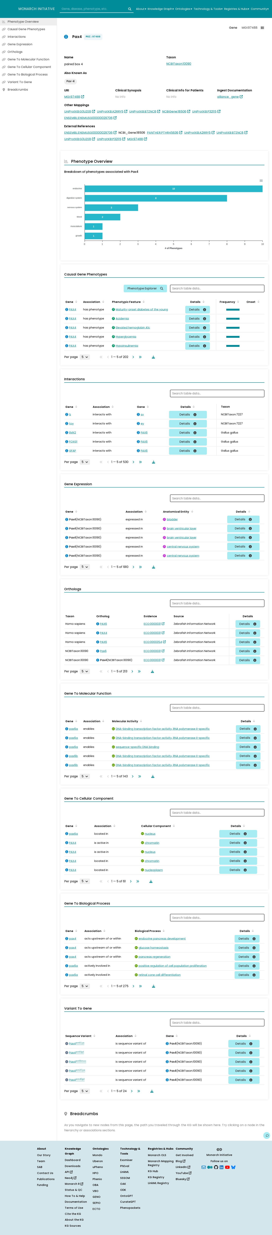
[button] (232, 310)
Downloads (72, 1166)
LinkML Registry (158, 1183)
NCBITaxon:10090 (178, 64)
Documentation (76, 1202)
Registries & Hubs (236, 9)
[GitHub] (216, 1167)
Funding (42, 1185)
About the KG (74, 1220)
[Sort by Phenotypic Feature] (143, 301)
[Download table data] (152, 357)
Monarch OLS (157, 1155)
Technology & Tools (208, 9)
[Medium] (209, 1167)
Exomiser (126, 1160)
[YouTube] (227, 1167)
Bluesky (182, 1179)
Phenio (97, 1179)
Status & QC (73, 1190)
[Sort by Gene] (75, 301)
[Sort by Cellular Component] (173, 826)
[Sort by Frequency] (237, 301)
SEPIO (96, 1203)
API (69, 1172)
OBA (95, 1185)
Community (260, 9)
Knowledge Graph (161, 9)
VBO (95, 1191)
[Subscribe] (204, 1167)
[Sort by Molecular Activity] (140, 721)
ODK (123, 1190)
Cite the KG (73, 1214)
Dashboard (72, 1160)
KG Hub (153, 1171)
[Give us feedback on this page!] (266, 1135)
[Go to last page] (139, 357)
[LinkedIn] (221, 1167)
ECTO (96, 1209)
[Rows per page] (85, 357)
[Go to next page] (132, 357)
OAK (123, 1184)
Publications (46, 1179)
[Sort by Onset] (257, 301)
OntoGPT (126, 1196)
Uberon (98, 1161)
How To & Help (75, 1196)
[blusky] (233, 1167)
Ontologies (183, 9)
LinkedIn (183, 1167)
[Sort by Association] (102, 301)
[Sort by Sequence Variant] (93, 1036)
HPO (95, 1173)
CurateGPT (128, 1202)
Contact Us (45, 1173)
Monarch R (74, 1184)
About (141, 9)
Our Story (43, 1155)
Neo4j (70, 1178)
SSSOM (125, 1178)
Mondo (97, 1155)
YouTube (183, 1173)
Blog (180, 1161)
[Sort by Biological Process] (163, 931)
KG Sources (73, 1226)
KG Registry (156, 1177)
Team (41, 1161)
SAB (39, 1167)
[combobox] (97, 9)
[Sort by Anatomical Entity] (191, 511)
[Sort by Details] (202, 301)
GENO (96, 1197)
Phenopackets (130, 1208)
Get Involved (184, 1155)
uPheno (98, 1167)
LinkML (124, 1172)
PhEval (124, 1166)
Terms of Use (74, 1208)
